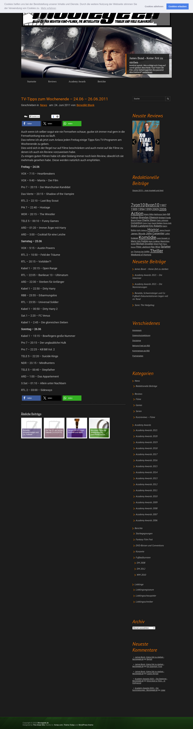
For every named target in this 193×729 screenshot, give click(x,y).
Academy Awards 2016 (146, 460)
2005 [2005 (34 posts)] (155, 209)
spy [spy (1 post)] (132, 252)
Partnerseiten (137, 356)
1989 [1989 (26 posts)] (134, 209)
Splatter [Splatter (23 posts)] (166, 246)
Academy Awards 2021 (146, 430)
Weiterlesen (147, 72)
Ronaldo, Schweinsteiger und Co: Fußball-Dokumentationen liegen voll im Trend (150, 296)
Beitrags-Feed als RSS (141, 346)
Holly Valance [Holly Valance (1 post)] (142, 230)
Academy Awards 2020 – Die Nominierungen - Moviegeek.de (145, 689)
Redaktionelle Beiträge (146, 386)
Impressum (137, 330)
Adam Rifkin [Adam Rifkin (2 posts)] (149, 214)
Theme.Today (69, 725)
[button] (31, 123)
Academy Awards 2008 (146, 508)
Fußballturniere (143, 557)
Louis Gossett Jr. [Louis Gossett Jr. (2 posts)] (163, 238)
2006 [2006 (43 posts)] (162, 209)
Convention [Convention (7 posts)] (136, 223)
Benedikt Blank (85, 105)
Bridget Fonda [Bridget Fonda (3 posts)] (165, 218)
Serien (139, 411)
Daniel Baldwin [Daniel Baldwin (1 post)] (157, 223)
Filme (138, 399)
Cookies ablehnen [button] (154, 6)
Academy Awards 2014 (146, 472)
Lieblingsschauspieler (146, 595)
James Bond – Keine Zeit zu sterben (151, 269)
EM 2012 (141, 568)
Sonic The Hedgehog (144, 305)
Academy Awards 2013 (146, 478)
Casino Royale (152, 674)
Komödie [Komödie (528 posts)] (147, 237)
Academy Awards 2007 (146, 514)
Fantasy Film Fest (144, 539)
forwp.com (58, 725)
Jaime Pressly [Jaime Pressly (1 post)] (164, 230)
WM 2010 (141, 574)
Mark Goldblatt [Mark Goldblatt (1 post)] (154, 241)
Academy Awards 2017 (146, 454)
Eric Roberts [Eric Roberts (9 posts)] (155, 225)
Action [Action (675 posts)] (137, 213)
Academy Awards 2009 (146, 502)
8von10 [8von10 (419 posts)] (152, 204)
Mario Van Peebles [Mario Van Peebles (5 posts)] (139, 241)
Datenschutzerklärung (141, 335)
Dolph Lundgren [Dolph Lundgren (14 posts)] (140, 225)
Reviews (52, 81)
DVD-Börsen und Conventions (150, 545)
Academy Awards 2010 (146, 496)
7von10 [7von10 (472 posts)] (138, 204)
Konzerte (140, 551)
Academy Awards (77, 81)
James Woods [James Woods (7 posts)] (138, 233)
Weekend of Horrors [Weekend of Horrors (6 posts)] (141, 254)
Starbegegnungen (144, 533)
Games (139, 405)
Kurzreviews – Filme (145, 417)
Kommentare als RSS (141, 351)
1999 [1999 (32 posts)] (148, 209)
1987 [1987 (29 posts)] (163, 205)
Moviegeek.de (43, 723)
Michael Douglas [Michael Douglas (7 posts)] (144, 243)
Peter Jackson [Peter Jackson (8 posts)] (143, 247)
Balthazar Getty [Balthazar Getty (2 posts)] (160, 214)
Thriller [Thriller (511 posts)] (156, 250)
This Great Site (39, 725)
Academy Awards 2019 (146, 442)
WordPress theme (86, 725)
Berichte (102, 81)
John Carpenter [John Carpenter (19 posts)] (155, 233)
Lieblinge (139, 584)
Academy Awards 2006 (146, 520)
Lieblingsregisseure (145, 589)
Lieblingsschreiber (144, 601)
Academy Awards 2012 (146, 484)
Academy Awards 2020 (146, 436)
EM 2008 (141, 562)
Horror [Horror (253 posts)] (153, 229)
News (137, 381)
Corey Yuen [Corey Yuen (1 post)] (147, 223)
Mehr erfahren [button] (48, 8)
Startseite (31, 81)
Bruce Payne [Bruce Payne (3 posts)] (136, 220)
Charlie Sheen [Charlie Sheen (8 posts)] (149, 220)
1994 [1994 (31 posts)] (141, 209)
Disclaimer (136, 341)
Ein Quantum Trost (154, 666)
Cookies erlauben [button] (178, 6)
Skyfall (149, 659)
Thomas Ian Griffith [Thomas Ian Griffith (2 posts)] (142, 252)
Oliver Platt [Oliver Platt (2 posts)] (157, 244)
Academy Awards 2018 (146, 448)
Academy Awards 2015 (146, 466)
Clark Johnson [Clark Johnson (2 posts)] (162, 220)
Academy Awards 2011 (146, 490)
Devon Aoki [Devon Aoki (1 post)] (167, 223)
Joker (163, 690)
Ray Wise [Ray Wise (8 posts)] (155, 247)
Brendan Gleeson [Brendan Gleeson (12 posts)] (148, 217)
